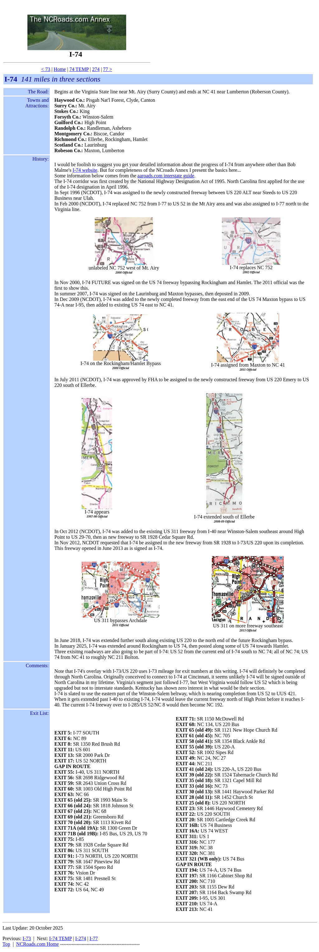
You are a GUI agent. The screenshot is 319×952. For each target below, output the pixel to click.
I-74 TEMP (60, 938)
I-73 (26, 938)
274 (96, 69)
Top (6, 944)
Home (60, 69)
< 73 (45, 69)
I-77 (93, 938)
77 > (107, 69)
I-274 (80, 938)
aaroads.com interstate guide (165, 175)
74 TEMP (79, 69)
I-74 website (85, 170)
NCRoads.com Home (37, 944)
